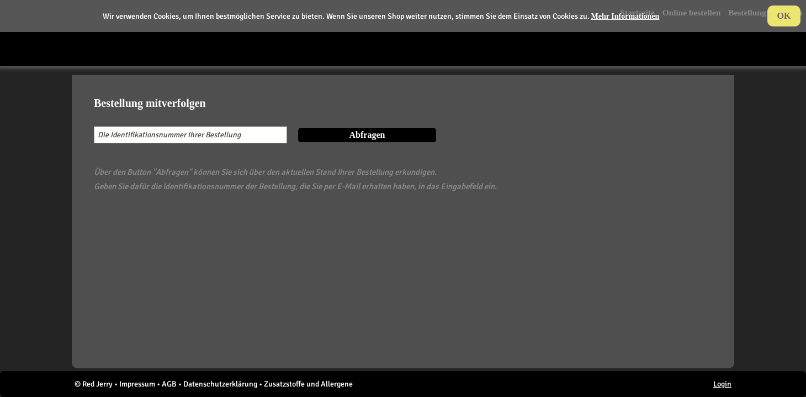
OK (784, 15)
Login (722, 384)
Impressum (137, 384)
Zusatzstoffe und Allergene (308, 384)
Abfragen (367, 135)
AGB (169, 384)
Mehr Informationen (625, 16)
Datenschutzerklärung (220, 384)
